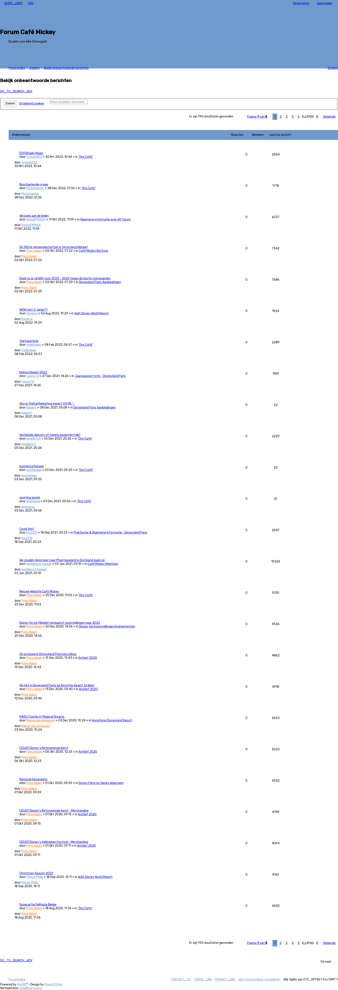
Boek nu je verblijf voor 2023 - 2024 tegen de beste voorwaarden (65, 278)
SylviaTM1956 (36, 219)
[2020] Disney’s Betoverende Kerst (43, 748)
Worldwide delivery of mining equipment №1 (49, 435)
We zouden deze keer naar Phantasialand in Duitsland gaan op (62, 560)
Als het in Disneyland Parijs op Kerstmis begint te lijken (56, 685)
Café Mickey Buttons (93, 251)
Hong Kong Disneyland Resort (112, 720)
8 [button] (317, 117)
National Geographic (33, 779)
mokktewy (33, 345)
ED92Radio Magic (31, 153)
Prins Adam (34, 251)
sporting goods (29, 497)
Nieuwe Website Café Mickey (39, 591)
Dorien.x (32, 313)
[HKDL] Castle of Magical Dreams (41, 717)
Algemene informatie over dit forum (105, 219)
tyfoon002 (34, 157)
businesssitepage (31, 466)
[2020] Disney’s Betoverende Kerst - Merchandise (54, 811)
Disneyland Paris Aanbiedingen (100, 282)
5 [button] (299, 117)
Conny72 (32, 376)
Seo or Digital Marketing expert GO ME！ (47, 404)
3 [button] (287, 117)
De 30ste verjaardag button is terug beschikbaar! (53, 247)
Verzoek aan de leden (34, 216)
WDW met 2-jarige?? (33, 310)
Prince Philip (34, 877)
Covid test (26, 529)
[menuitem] (30, 3)
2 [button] (281, 117)
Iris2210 (31, 532)
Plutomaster (35, 188)
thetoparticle (28, 341)
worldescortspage (39, 564)
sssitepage (34, 470)
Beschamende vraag (33, 184)
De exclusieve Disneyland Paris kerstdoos (48, 654)
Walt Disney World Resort (91, 313)
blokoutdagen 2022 (33, 372)
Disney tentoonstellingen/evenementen (107, 626)
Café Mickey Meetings (103, 564)
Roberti (31, 407)
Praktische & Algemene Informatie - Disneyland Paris (110, 532)
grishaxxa (33, 501)
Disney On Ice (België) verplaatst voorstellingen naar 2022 (59, 623)
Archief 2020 (87, 658)
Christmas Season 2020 (36, 873)
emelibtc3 (33, 438)
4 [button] (293, 117)
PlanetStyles (53, 984)
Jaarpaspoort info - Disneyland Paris (100, 376)
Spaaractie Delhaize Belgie (37, 904)
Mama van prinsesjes (40, 720)
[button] (257, 116)
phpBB (21, 984)
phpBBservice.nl (30, 988)
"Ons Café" (85, 157)
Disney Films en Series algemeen (101, 783)
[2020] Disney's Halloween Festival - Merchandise (53, 842)
